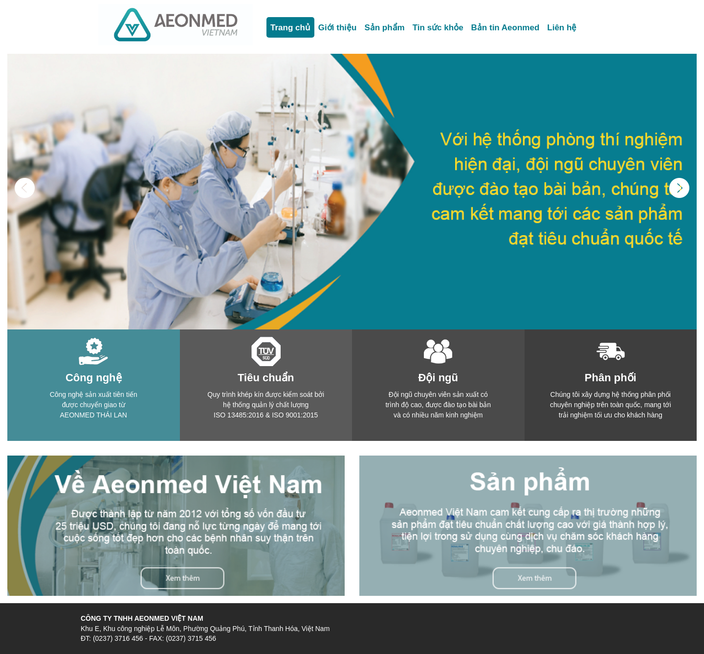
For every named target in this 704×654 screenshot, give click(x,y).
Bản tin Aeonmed (505, 27)
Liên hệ (561, 27)
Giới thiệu (337, 27)
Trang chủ (290, 27)
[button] (25, 253)
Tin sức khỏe (438, 27)
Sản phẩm (384, 27)
